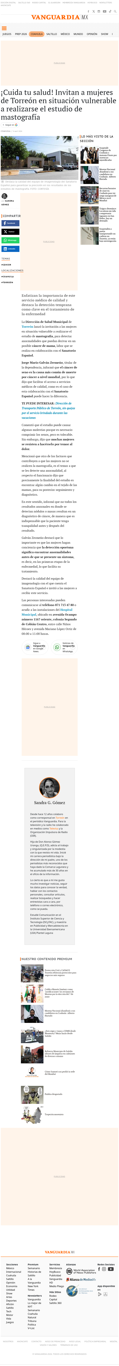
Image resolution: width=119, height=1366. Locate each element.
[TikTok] (110, 11)
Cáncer (7, 264)
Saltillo (51, 34)
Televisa (53, 828)
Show (104, 34)
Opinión (92, 34)
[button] (4, 28)
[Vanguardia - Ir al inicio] (59, 17)
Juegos (7, 34)
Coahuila (37, 34)
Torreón (8, 282)
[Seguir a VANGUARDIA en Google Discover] (10, 125)
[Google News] (35, 647)
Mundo (78, 34)
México (65, 34)
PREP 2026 (21, 34)
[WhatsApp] (64, 647)
